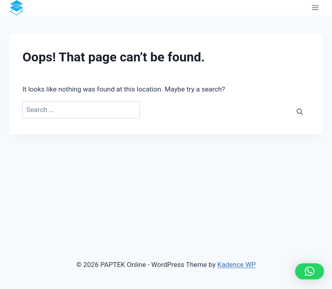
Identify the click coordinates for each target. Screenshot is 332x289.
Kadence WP (236, 265)
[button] (309, 271)
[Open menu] (315, 8)
